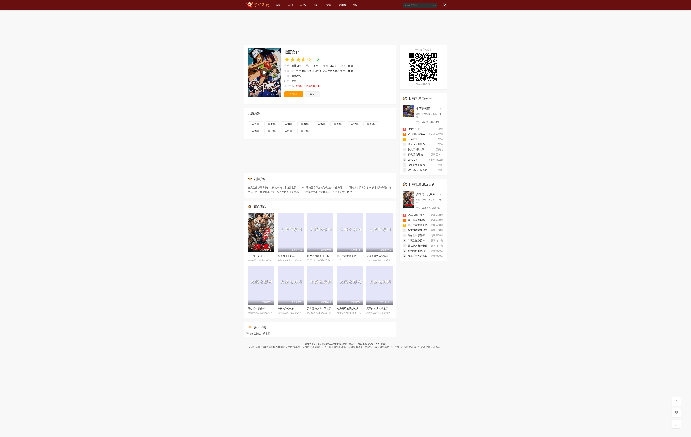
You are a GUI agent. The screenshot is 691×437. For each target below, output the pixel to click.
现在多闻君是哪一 (415, 220)
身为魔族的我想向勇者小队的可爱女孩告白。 (361, 308)
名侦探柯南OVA (414, 134)
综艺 (317, 4)
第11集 (288, 131)
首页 (278, 4)
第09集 (255, 131)
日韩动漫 (296, 65)
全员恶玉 (410, 139)
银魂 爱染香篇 (413, 154)
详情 (348, 191)
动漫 (329, 4)
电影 (290, 4)
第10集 (272, 131)
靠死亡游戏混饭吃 (415, 225)
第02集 (272, 124)
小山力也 (296, 70)
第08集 (371, 124)
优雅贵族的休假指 (415, 230)
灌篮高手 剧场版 (414, 164)
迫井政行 (296, 75)
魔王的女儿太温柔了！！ (379, 308)
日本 (315, 65)
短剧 (355, 4)
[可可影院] (380, 343)
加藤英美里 (339, 70)
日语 (350, 65)
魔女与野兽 (411, 129)
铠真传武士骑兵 (286, 256)
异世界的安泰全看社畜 (319, 308)
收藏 (312, 94)
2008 (333, 65)
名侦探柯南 (423, 108)
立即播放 (294, 94)
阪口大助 (327, 70)
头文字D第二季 (413, 149)
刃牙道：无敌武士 (257, 256)
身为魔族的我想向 (415, 250)
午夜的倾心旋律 (286, 308)
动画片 (342, 4)
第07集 (354, 124)
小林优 (349, 70)
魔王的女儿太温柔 (415, 255)
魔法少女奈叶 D (414, 144)
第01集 (255, 124)
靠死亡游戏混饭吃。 (348, 256)
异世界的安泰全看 (415, 245)
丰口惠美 (317, 70)
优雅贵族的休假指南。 (378, 256)
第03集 (288, 124)
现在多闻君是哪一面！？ (320, 256)
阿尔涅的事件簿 (256, 308)
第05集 (321, 124)
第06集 (338, 124)
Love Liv (410, 159)
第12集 (305, 131)
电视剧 (303, 4)
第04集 (305, 124)
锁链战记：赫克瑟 (415, 169)
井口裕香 (306, 70)
